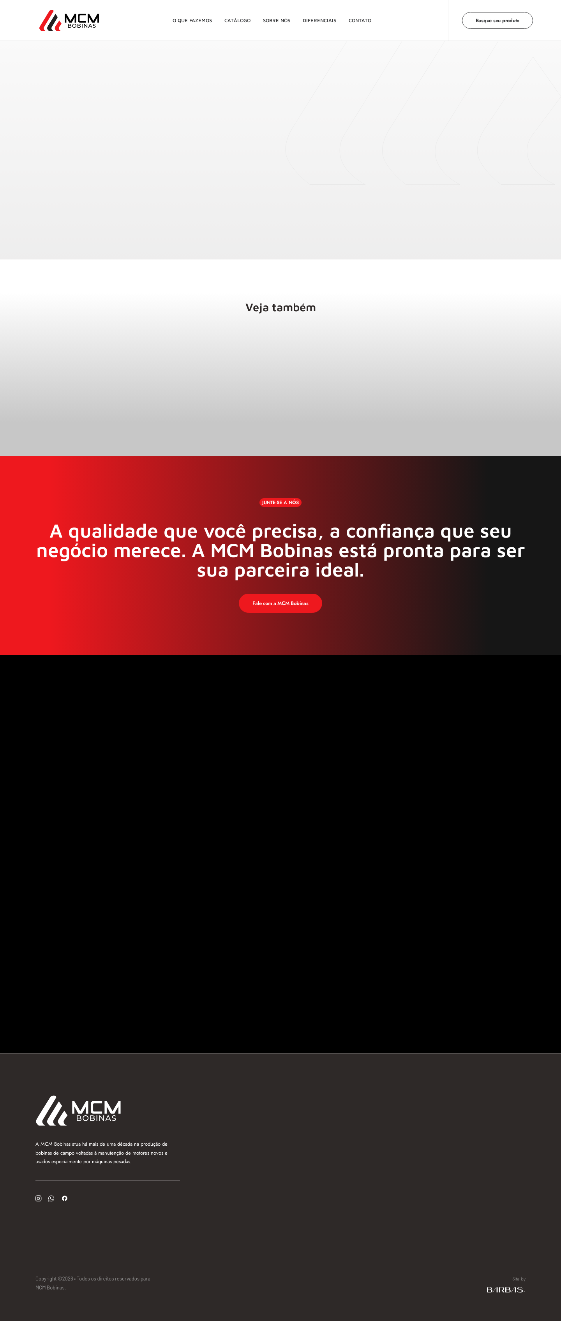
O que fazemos (190, 17)
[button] (38, 1199)
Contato (358, 17)
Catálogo (235, 17)
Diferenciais (317, 17)
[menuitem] (190, 17)
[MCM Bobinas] (58, 17)
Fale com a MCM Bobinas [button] (280, 603)
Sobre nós (274, 17)
